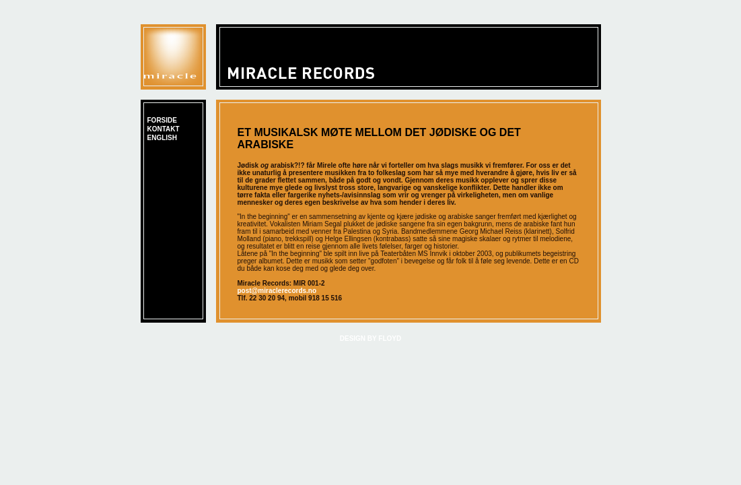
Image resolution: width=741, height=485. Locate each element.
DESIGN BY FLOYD (371, 338)
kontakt (163, 129)
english (162, 137)
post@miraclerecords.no (277, 290)
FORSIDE (162, 120)
